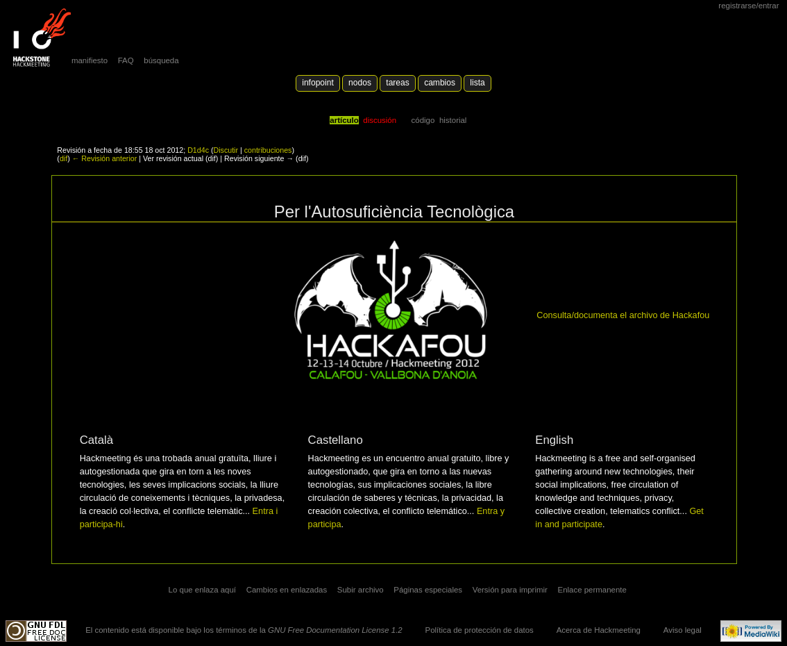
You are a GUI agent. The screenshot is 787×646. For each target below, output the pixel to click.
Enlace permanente (592, 590)
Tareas (397, 83)
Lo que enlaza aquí (202, 590)
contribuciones (268, 150)
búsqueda (161, 60)
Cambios (439, 83)
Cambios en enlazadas (287, 590)
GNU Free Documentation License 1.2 (335, 630)
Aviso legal (682, 630)
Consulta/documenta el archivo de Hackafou (622, 315)
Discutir (225, 150)
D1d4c (198, 150)
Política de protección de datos (479, 630)
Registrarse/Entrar (748, 5)
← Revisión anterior (104, 158)
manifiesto (89, 60)
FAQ (126, 60)
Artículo (344, 120)
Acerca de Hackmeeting (599, 630)
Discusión (379, 120)
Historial (452, 120)
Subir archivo (360, 590)
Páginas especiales (428, 590)
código (423, 120)
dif (63, 158)
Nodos (359, 83)
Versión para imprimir (510, 590)
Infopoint (318, 83)
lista (477, 83)
